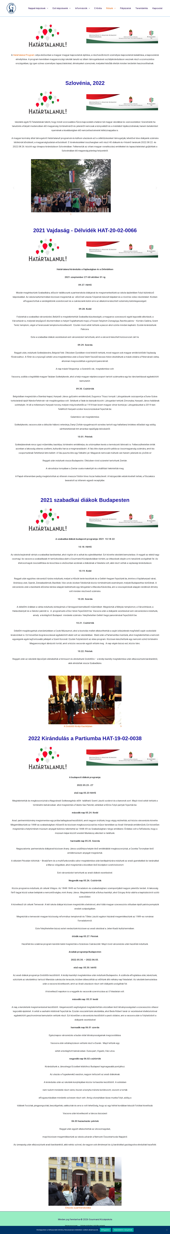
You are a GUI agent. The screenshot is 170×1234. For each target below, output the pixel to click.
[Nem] (166, 1230)
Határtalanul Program (24, 55)
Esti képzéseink (60, 8)
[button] (13, 187)
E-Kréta (98, 8)
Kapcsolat (157, 8)
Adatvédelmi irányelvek (123, 1230)
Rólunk (109, 8)
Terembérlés (141, 8)
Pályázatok (125, 8)
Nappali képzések (36, 8)
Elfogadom (105, 1230)
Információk (81, 8)
